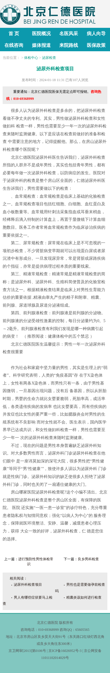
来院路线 (68, 45)
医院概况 (41, 33)
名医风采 (68, 33)
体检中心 (31, 58)
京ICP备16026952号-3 (65, 651)
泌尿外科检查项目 (28, 585)
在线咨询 (13, 45)
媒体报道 (41, 45)
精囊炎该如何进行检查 (83, 597)
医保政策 (96, 45)
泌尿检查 (49, 58)
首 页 (14, 33)
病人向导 (96, 33)
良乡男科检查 (88, 559)
